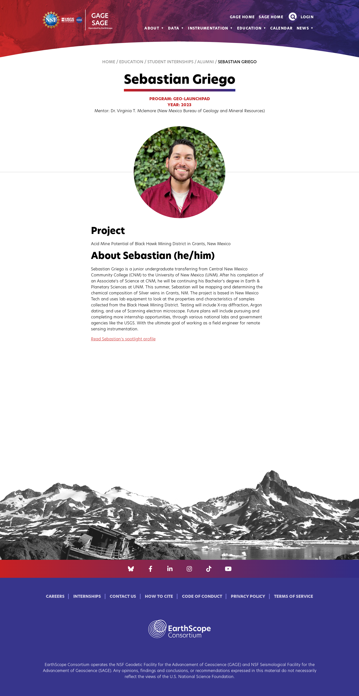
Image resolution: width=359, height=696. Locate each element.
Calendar (281, 28)
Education (249, 28)
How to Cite (159, 597)
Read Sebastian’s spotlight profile (123, 339)
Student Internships (170, 62)
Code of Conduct (202, 597)
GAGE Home (242, 17)
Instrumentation (208, 28)
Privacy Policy (248, 597)
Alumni (205, 62)
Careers (55, 597)
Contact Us (123, 597)
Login (307, 17)
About (151, 28)
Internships (87, 597)
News (303, 28)
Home (108, 62)
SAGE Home (271, 17)
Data (173, 28)
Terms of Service (293, 597)
